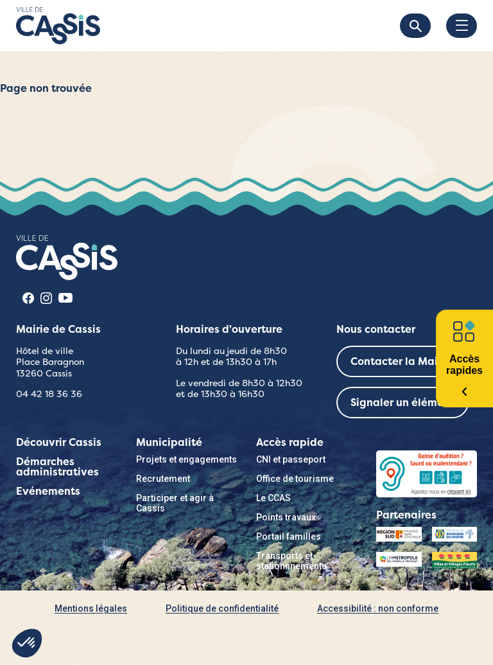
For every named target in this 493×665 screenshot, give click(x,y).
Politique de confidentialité (222, 608)
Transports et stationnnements (291, 561)
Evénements (48, 491)
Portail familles (288, 536)
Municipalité (169, 442)
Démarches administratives (57, 467)
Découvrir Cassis (58, 442)
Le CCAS (273, 498)
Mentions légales (91, 608)
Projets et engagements (186, 459)
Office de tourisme (295, 479)
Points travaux (286, 517)
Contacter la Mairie (400, 361)
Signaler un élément (402, 402)
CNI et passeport (290, 459)
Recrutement (163, 479)
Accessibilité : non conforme (377, 608)
